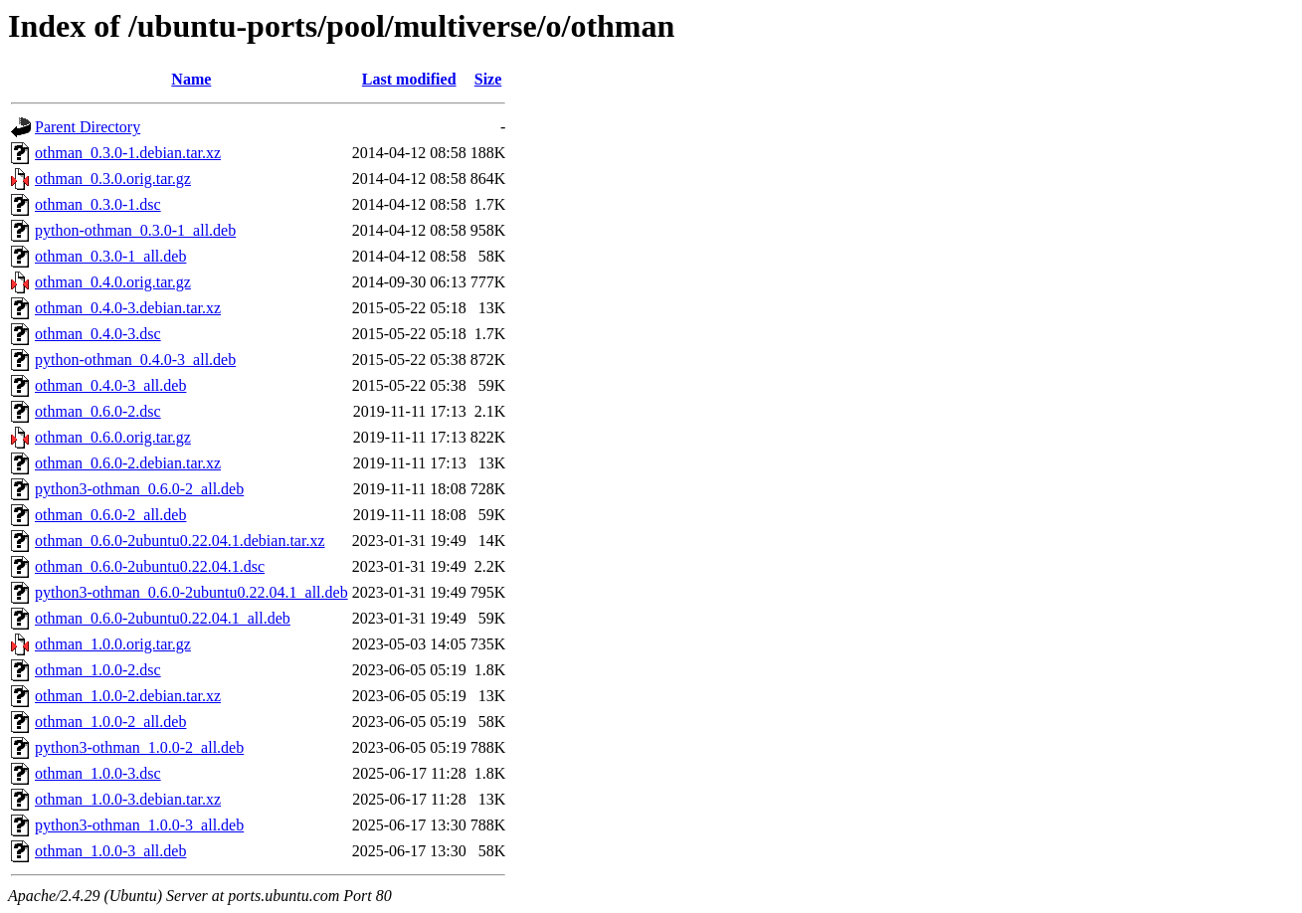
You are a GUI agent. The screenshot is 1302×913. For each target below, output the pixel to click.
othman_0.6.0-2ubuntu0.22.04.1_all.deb (162, 618)
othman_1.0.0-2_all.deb (110, 721)
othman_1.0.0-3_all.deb (110, 850)
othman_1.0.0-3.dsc (98, 773)
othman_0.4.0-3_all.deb (110, 385)
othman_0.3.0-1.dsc (98, 204)
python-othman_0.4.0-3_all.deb (135, 359)
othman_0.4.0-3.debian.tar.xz (128, 307)
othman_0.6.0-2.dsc (98, 411)
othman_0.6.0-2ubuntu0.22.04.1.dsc (150, 566)
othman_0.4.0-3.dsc (98, 333)
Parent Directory (87, 126)
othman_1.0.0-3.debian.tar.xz (128, 799)
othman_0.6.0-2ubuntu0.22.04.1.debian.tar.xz (180, 540)
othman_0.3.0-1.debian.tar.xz (128, 152)
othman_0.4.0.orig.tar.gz (113, 282)
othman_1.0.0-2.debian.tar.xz (128, 695)
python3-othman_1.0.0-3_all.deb (139, 825)
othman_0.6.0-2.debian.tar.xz (128, 463)
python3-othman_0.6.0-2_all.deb (139, 488)
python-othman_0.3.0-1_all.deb (135, 230)
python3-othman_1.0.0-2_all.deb (139, 747)
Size (488, 79)
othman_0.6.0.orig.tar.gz (113, 437)
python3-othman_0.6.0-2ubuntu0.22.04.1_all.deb (191, 592)
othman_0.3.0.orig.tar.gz (113, 178)
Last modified (409, 79)
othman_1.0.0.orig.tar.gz (113, 644)
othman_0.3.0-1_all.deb (110, 256)
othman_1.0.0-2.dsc (98, 669)
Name (191, 79)
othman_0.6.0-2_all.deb (110, 514)
